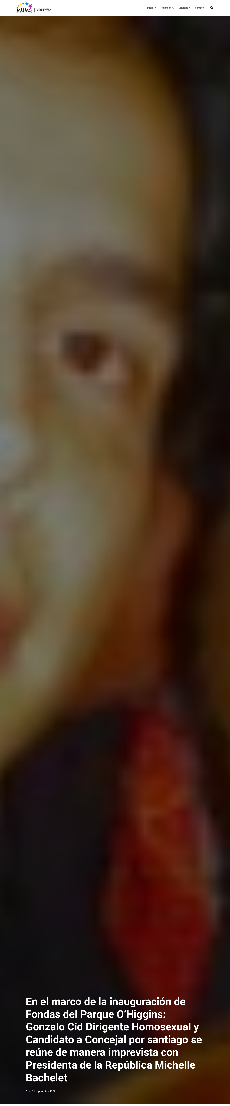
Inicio (150, 7)
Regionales (166, 7)
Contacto (200, 7)
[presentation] (155, 7)
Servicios (183, 7)
